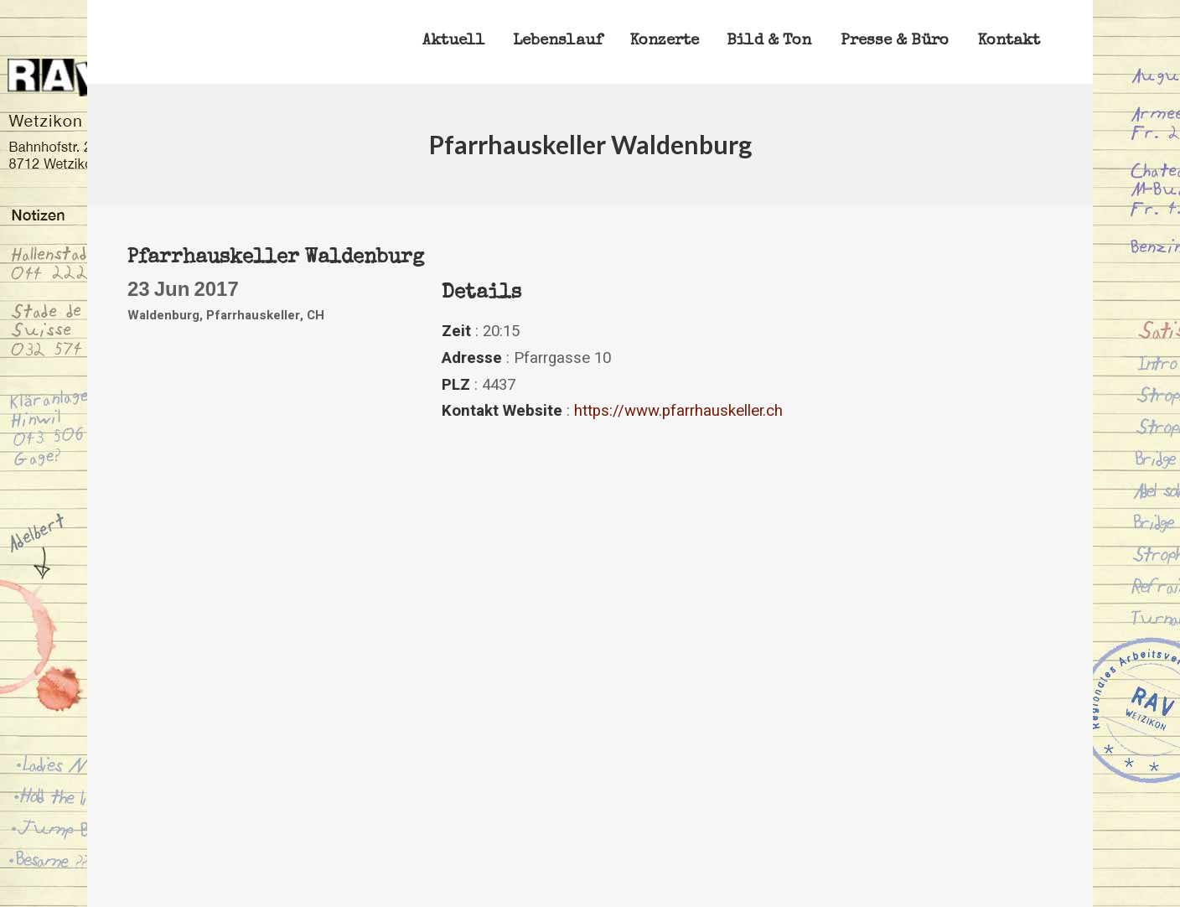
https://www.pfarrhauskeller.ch (678, 410)
